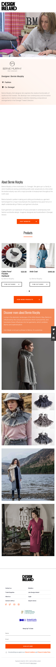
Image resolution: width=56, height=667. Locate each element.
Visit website (25, 221)
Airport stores (32, 600)
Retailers (30, 588)
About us (8, 596)
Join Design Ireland (33, 592)
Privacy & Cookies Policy (44, 652)
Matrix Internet (33, 663)
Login (29, 596)
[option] (14, 263)
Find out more (9, 284)
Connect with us (10, 600)
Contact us (8, 588)
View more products (25, 299)
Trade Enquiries (9, 592)
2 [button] (29, 291)
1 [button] (26, 291)
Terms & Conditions (30, 652)
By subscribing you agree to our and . (29, 652)
